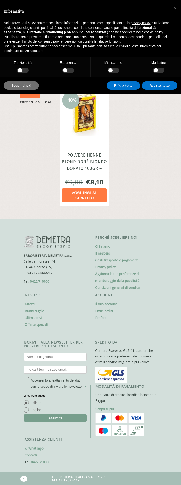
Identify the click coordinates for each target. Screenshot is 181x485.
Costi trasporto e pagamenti (116, 260)
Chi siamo (102, 246)
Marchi (30, 304)
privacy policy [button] (141, 23)
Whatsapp (34, 448)
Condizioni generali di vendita (117, 287)
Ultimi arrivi (33, 317)
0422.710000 (39, 281)
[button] (175, 7)
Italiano (36, 403)
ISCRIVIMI (55, 418)
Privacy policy (105, 267)
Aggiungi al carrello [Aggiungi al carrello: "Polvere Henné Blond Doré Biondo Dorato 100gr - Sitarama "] (84, 195)
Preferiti (101, 317)
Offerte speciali (36, 324)
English (36, 410)
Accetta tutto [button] (159, 85)
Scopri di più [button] (21, 85)
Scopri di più (104, 409)
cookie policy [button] (153, 32)
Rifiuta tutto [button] (123, 85)
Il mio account (106, 304)
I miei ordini (104, 311)
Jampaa (73, 480)
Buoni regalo (34, 311)
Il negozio (102, 253)
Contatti (31, 455)
